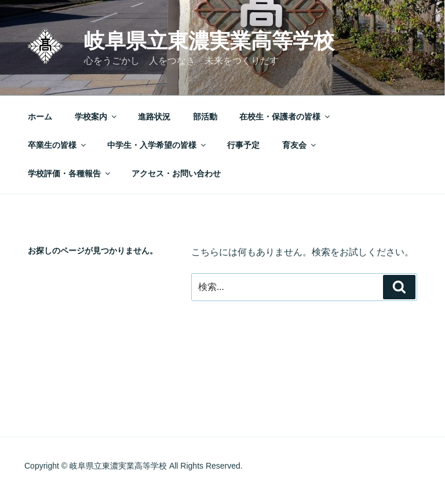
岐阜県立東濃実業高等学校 (209, 41)
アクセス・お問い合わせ (176, 173)
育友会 (300, 145)
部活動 (205, 116)
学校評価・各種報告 (70, 173)
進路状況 (154, 116)
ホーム (40, 116)
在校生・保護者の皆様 (285, 116)
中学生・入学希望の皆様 (157, 145)
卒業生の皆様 (57, 145)
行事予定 (243, 145)
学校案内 (96, 116)
